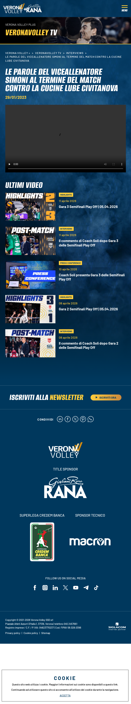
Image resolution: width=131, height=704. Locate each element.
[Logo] (14, 8)
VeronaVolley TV (48, 53)
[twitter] (75, 419)
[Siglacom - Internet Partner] (117, 629)
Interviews (74, 53)
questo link (111, 684)
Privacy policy (12, 633)
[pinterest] (83, 419)
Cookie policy (31, 633)
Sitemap (45, 633)
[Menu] (125, 8)
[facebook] (68, 419)
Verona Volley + (17, 53)
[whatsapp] (91, 419)
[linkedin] (60, 419)
